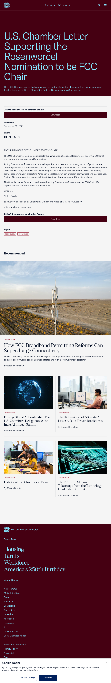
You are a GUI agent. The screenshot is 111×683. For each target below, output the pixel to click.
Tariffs (11, 555)
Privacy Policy (11, 648)
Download (56, 114)
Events (7, 597)
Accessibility (10, 653)
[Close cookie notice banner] (106, 663)
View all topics (11, 579)
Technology (10, 234)
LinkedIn (8, 614)
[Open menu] (105, 5)
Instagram (9, 622)
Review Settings (28, 677)
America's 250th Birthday (34, 569)
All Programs (10, 588)
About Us (8, 601)
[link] (99, 5)
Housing (14, 549)
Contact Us (9, 610)
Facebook (9, 618)
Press (7, 657)
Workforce (16, 562)
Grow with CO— (12, 631)
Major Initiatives (12, 593)
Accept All (48, 677)
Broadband (23, 234)
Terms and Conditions (14, 644)
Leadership (9, 605)
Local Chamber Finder (15, 635)
